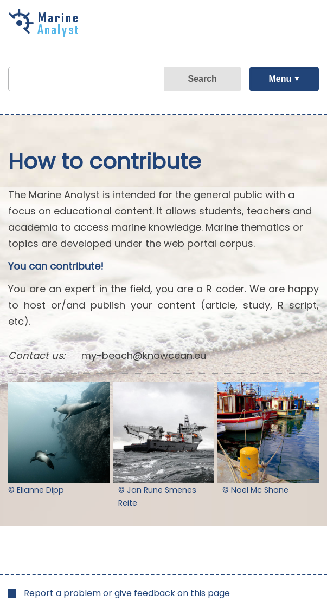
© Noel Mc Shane (255, 490)
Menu (279, 78)
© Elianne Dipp (36, 490)
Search (202, 78)
